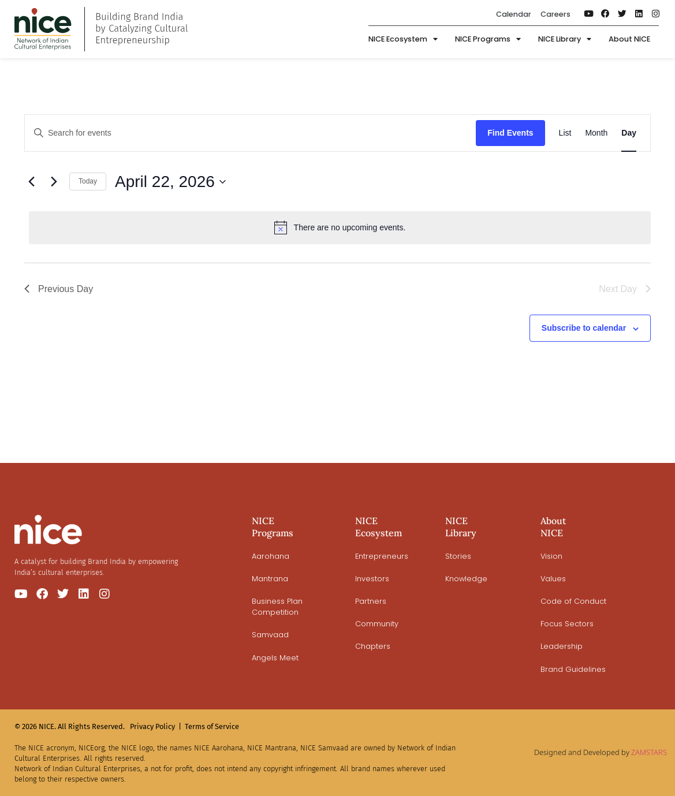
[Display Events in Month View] (596, 133)
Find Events (510, 132)
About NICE (629, 39)
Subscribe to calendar (584, 327)
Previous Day (58, 289)
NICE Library (564, 40)
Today (88, 181)
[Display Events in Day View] (628, 133)
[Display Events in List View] (565, 133)
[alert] (340, 227)
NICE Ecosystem (403, 40)
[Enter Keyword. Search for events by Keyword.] (250, 133)
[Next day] (54, 182)
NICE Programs (488, 40)
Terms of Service (212, 726)
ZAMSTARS (649, 752)
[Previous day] (31, 182)
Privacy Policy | (155, 726)
